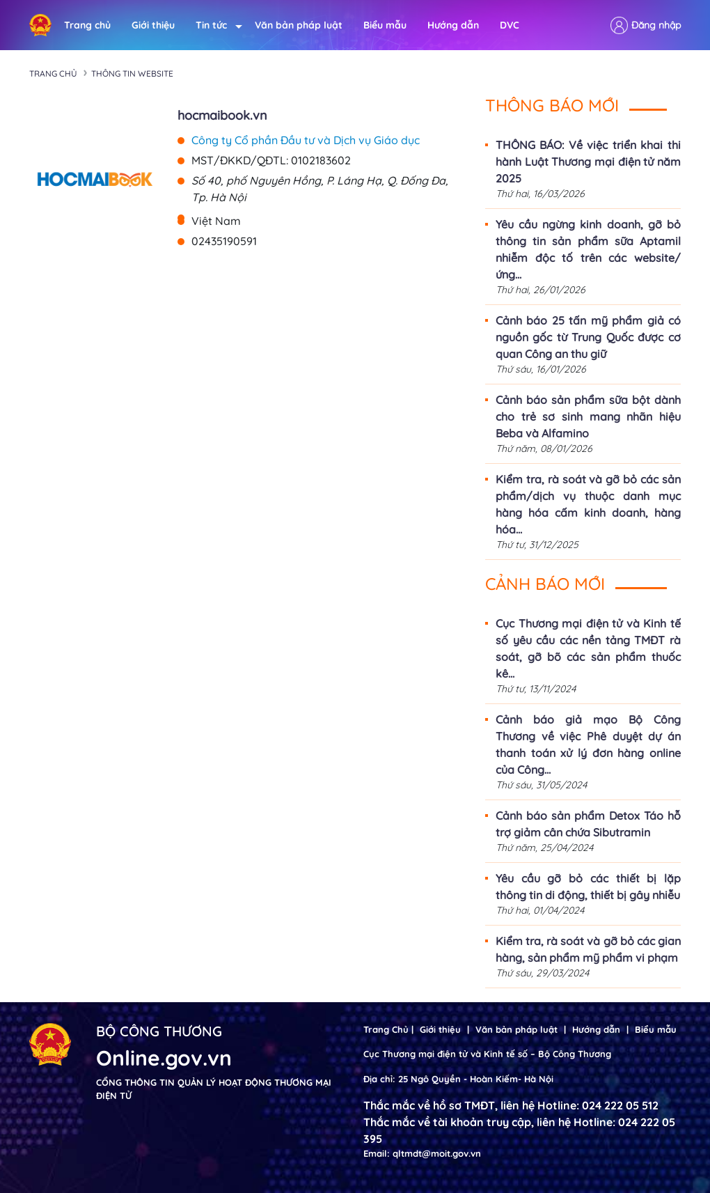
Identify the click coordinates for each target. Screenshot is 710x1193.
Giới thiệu (153, 25)
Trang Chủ (386, 1029)
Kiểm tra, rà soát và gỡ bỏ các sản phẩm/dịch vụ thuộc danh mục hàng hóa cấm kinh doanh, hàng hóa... (588, 504)
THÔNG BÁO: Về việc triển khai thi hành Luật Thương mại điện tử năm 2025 (588, 161)
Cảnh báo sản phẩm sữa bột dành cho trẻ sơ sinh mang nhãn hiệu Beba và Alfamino (588, 416)
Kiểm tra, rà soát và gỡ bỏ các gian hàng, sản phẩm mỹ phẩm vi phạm (588, 949)
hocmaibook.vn (222, 115)
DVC (509, 25)
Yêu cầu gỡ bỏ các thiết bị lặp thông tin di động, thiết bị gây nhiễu (588, 886)
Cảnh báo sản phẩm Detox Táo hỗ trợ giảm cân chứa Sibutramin (588, 824)
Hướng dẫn (453, 25)
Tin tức (215, 25)
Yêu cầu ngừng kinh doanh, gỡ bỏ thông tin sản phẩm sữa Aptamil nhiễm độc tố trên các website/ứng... (588, 249)
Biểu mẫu (385, 25)
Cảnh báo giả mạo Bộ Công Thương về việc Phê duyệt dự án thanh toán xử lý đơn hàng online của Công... (588, 744)
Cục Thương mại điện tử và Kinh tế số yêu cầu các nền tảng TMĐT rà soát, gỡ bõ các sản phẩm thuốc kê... (588, 648)
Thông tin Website (132, 73)
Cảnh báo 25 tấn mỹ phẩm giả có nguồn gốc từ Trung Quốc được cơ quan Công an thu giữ (588, 337)
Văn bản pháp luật (298, 25)
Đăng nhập (656, 25)
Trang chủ (87, 25)
